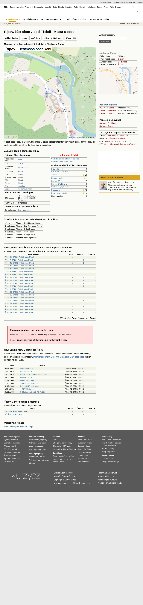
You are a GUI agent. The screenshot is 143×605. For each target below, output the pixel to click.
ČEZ (60, 440)
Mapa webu (111, 452)
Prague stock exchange (110, 462)
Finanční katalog (108, 448)
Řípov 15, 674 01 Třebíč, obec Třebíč (19, 309)
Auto (104, 440)
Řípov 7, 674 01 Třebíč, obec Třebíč (19, 260)
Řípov (20, 172)
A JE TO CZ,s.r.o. (27, 389)
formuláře (85, 462)
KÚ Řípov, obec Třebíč (13, 414)
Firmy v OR (55, 181)
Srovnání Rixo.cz (106, 126)
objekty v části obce (53, 38)
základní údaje (11, 38)
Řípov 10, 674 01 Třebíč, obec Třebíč (19, 301)
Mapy (7, 189)
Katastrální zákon (106, 113)
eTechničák (112, 445)
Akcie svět (29, 7)
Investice (56, 437)
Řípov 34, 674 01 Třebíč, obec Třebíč (19, 298)
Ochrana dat (59, 473)
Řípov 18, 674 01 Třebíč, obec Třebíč (19, 283)
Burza (55, 440)
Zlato (55, 7)
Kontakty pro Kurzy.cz (107, 480)
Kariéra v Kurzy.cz (106, 476)
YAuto (121, 2)
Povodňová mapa (25, 189)
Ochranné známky (84, 449)
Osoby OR (123, 136)
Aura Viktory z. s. (27, 369)
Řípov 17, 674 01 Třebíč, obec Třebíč (19, 304)
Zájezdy (115, 2)
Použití (101, 483)
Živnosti (54, 175)
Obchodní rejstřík (106, 2)
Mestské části (129, 144)
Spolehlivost (116, 440)
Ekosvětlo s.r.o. (26, 377)
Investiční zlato (63, 456)
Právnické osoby (57, 169)
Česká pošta (79, 20)
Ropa (55, 459)
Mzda (40, 450)
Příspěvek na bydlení (11, 449)
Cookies (69, 473)
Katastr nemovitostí (107, 111)
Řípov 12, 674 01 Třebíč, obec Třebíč (19, 280)
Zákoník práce (83, 455)
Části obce (118, 144)
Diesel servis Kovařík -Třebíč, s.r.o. (34, 375)
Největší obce (30, 20)
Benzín (65, 459)
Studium (140, 2)
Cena (109, 440)
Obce (106, 144)
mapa (24, 38)
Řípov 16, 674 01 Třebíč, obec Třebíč (19, 306)
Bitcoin (61, 7)
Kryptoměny (57, 449)
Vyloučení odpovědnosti (64, 476)
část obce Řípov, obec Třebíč (16, 411)
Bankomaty (39, 437)
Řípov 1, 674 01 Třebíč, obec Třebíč (19, 289)
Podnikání (81, 437)
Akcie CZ (19, 7)
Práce (106, 7)
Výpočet (17, 437)
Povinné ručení (9, 462)
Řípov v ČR (71, 38)
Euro (39, 443)
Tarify (76, 7)
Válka (112, 7)
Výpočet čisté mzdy (11, 440)
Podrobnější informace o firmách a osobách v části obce (58, 357)
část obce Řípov (107, 53)
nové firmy (35, 38)
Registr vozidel (107, 443)
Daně (80, 462)
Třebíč (20, 174)
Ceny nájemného (24, 210)
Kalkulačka (91, 7)
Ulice (111, 144)
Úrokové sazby (34, 440)
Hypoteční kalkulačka (11, 459)
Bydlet (134, 2)
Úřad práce (33, 450)
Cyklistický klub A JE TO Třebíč (32, 392)
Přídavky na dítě (10, 446)
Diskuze (118, 7)
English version (108, 455)
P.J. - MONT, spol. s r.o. (29, 386)
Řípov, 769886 (24, 168)
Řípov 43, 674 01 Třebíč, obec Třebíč (19, 266)
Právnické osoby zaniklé (60, 172)
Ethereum (72, 449)
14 (83, 411)
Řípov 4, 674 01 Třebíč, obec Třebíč (19, 272)
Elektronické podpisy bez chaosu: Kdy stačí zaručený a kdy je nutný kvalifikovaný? (122, 187)
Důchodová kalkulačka (12, 443)
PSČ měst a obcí (106, 108)
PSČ (68, 20)
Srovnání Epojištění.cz (108, 123)
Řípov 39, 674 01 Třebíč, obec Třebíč (19, 292)
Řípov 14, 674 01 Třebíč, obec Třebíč (19, 312)
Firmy (109, 136)
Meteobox (127, 2)
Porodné (42, 457)
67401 (20, 164)
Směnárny (32, 443)
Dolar (44, 443)
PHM (60, 459)
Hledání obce (12, 20)
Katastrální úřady (84, 446)
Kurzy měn (38, 7)
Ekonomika (57, 446)
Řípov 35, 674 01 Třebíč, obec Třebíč (19, 295)
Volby (104, 452)
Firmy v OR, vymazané (60, 187)
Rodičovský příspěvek (12, 452)
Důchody (32, 463)
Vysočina (21, 186)
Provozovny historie (59, 193)
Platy (44, 450)
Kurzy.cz (7, 24)
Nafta (71, 459)
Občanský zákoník (84, 452)
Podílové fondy (66, 443)
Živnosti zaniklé (57, 178)
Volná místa (38, 447)
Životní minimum (10, 455)
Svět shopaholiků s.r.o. (29, 383)
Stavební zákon (83, 459)
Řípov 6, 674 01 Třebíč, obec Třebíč (19, 286)
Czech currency (107, 459)
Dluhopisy (56, 443)
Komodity (47, 7)
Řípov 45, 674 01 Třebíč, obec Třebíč (19, 263)
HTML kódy (116, 483)
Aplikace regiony (108, 105)
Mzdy (69, 446)
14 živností (122, 62)
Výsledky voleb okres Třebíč (62, 162)
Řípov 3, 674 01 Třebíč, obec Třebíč (19, 275)
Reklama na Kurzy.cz (107, 473)
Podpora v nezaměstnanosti (39, 460)
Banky (31, 437)
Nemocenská (33, 457)
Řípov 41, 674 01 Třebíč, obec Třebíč (19, 257)
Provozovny (56, 190)
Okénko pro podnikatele (111, 177)
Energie (83, 7)
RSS (108, 483)
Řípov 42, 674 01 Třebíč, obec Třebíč (19, 269)
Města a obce (82, 440)
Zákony (99, 7)
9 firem (121, 59)
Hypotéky (68, 7)
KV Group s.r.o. (26, 372)
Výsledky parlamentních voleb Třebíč (65, 159)
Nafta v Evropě (58, 462)
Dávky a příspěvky (36, 454)
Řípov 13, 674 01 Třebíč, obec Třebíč (19, 277)
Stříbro (71, 456)
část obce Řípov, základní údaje (18, 426)
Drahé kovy (57, 453)
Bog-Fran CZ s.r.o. (27, 380)
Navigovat (22, 200)
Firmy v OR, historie (59, 184)
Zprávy (12, 7)
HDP (64, 446)
